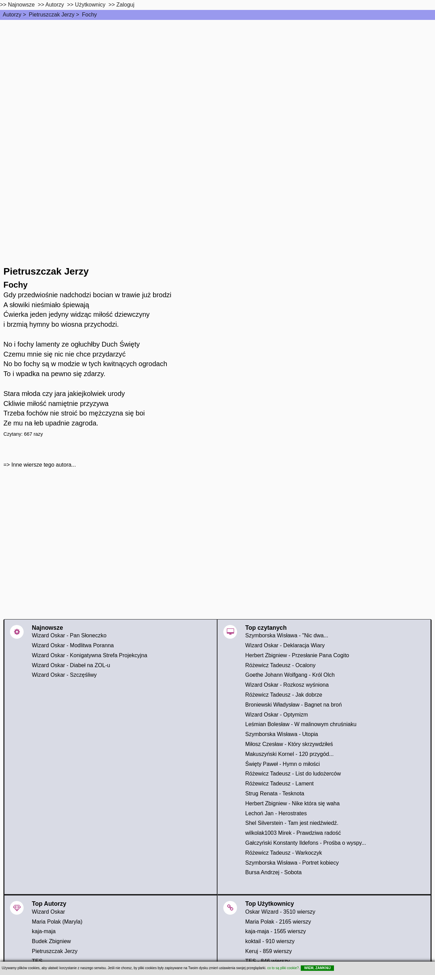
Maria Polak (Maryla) (57, 922)
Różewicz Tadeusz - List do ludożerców (293, 774)
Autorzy (12, 14)
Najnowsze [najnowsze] (21, 5)
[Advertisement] (217, 71)
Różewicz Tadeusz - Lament (279, 783)
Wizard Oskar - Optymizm (276, 715)
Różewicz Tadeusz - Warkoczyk (283, 853)
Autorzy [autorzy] (55, 5)
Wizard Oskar (48, 912)
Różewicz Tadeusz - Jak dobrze (283, 695)
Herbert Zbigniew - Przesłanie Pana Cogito (297, 655)
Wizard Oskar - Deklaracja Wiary (285, 645)
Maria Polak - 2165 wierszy (278, 922)
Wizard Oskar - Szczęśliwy (64, 675)
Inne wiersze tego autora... (43, 465)
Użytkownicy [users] (90, 5)
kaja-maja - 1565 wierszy (275, 931)
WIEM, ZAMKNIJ (317, 968)
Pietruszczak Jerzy (51, 14)
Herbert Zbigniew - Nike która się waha (292, 803)
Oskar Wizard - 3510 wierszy (280, 912)
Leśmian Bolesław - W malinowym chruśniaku (301, 724)
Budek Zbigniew (51, 941)
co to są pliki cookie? (283, 968)
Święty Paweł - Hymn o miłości (282, 764)
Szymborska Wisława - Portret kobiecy (292, 863)
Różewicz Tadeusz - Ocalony (280, 665)
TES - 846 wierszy (267, 961)
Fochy (89, 14)
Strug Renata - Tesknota (274, 793)
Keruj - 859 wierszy (268, 951)
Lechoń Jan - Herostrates (276, 813)
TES (37, 961)
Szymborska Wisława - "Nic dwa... (286, 635)
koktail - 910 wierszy (270, 941)
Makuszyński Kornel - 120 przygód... (289, 754)
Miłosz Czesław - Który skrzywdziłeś (289, 744)
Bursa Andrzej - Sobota (273, 872)
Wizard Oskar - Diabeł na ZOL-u (71, 665)
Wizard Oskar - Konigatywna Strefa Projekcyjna (89, 655)
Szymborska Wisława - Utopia (281, 734)
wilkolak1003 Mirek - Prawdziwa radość (293, 833)
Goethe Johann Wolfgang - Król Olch (290, 675)
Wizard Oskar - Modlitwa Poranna (73, 645)
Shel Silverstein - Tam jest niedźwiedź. (291, 823)
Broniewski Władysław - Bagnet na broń (293, 705)
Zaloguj (125, 5)
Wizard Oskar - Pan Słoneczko (69, 635)
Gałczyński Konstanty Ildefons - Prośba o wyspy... (305, 843)
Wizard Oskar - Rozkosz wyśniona (287, 685)
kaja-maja (43, 931)
